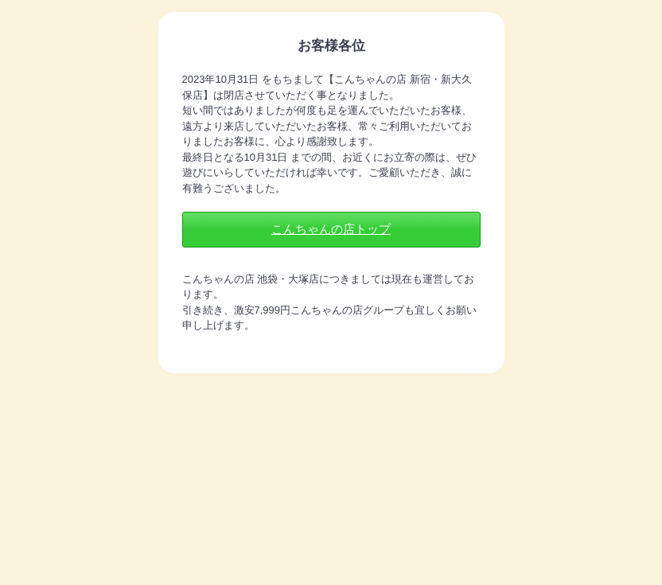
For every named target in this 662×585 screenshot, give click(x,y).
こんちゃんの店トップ (331, 229)
